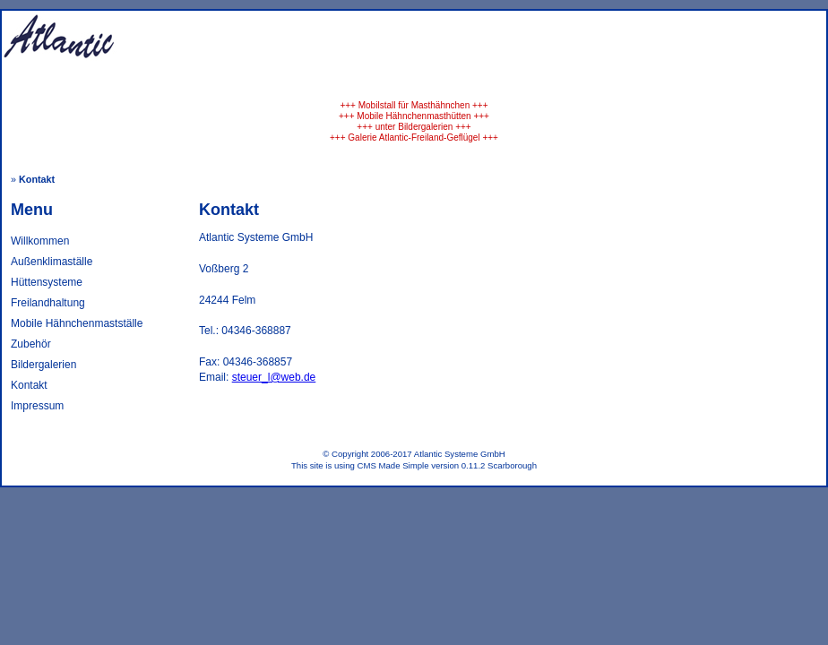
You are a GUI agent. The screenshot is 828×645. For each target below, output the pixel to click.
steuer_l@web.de (274, 377)
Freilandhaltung (48, 303)
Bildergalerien (43, 364)
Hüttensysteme (46, 282)
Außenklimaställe (51, 261)
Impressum (37, 406)
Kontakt (29, 385)
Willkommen (40, 241)
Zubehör (31, 344)
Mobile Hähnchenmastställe (76, 323)
